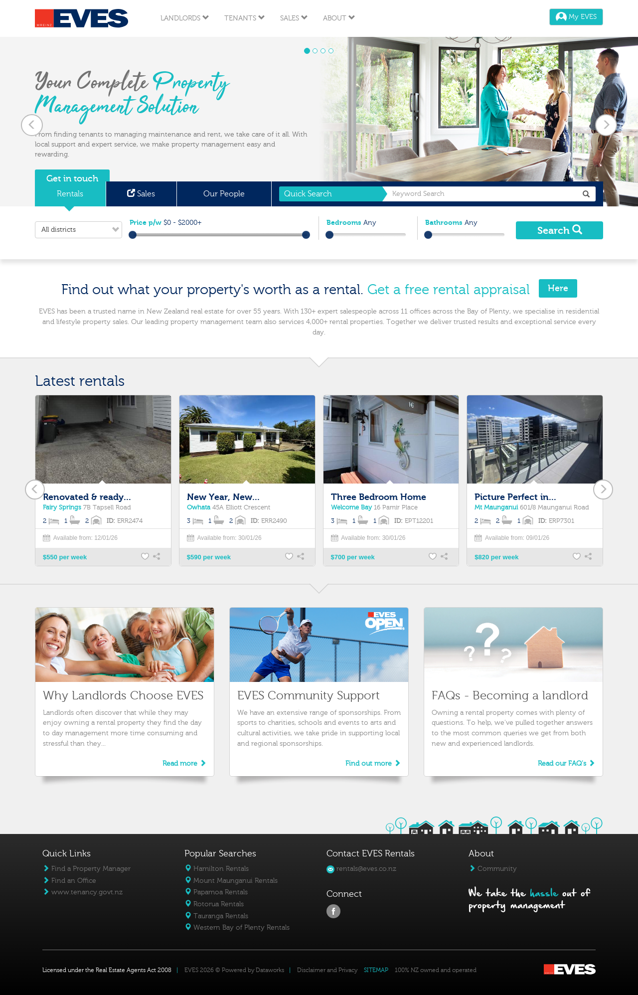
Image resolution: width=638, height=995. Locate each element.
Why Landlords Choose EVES (123, 695)
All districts (81, 230)
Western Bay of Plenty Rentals (237, 927)
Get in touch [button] (72, 178)
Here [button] (558, 288)
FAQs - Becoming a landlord (510, 695)
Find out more (373, 763)
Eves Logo (81, 18)
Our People (224, 193)
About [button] (339, 18)
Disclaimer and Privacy (327, 970)
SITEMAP (376, 970)
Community (493, 868)
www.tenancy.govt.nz (82, 892)
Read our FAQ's (566, 763)
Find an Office (69, 880)
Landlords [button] (184, 18)
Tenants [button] (244, 18)
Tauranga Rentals (216, 916)
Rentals (70, 193)
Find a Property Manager (86, 868)
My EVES (576, 16)
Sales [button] (294, 18)
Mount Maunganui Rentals (231, 880)
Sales (141, 193)
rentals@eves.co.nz (361, 868)
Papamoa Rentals (216, 892)
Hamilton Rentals (216, 868)
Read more (184, 763)
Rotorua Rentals (214, 904)
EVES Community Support (308, 695)
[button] (32, 121)
